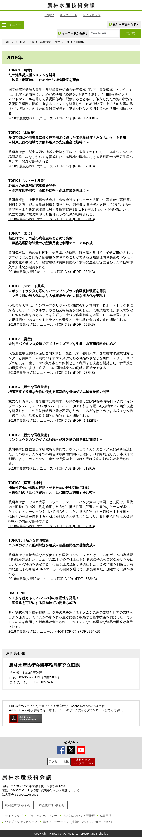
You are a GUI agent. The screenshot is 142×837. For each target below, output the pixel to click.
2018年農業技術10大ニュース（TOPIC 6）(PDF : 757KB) (51, 372)
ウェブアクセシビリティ (21, 822)
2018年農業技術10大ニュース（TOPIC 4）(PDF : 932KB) (51, 272)
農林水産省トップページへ (83, 761)
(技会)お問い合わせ (18, 805)
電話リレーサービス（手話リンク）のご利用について (77, 822)
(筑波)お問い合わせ (52, 805)
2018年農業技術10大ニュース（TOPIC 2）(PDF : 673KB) (51, 166)
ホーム (10, 42)
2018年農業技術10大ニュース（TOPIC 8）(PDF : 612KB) (51, 468)
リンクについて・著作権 (78, 815)
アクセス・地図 (59, 761)
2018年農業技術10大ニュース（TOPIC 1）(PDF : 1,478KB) (53, 118)
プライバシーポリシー (42, 815)
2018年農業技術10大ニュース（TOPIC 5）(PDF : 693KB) (51, 324)
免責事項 (105, 815)
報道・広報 (27, 42)
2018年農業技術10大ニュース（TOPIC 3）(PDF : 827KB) (51, 219)
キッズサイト (68, 15)
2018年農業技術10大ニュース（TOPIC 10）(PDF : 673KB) (52, 579)
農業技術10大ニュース (54, 42)
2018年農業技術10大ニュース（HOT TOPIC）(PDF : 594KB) (54, 631)
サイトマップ (91, 15)
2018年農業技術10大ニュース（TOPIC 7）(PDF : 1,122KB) (53, 420)
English (49, 15)
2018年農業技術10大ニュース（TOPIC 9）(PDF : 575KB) (51, 526)
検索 (130, 33)
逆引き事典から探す (126, 24)
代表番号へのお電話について (60, 790)
